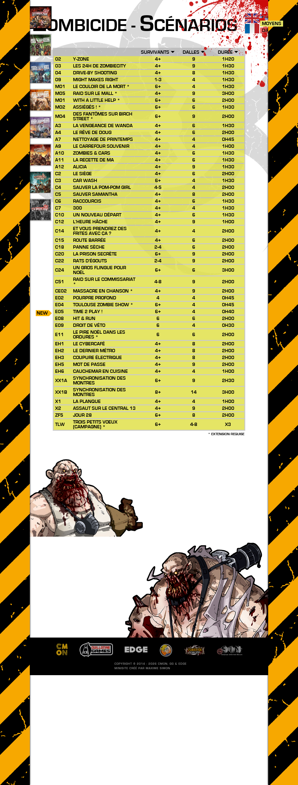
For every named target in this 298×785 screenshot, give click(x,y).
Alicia (80, 166)
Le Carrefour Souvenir (101, 146)
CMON (162, 663)
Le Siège (82, 173)
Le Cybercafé (89, 343)
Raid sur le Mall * (95, 93)
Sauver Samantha (95, 194)
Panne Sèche (89, 247)
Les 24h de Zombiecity (99, 66)
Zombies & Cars (91, 153)
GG (172, 663)
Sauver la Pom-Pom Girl (102, 187)
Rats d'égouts (90, 260)
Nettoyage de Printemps (103, 139)
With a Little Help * (96, 100)
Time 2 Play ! (88, 311)
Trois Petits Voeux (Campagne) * (95, 424)
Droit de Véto (89, 325)
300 (77, 208)
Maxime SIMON (158, 668)
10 (40, 189)
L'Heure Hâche (90, 221)
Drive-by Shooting (95, 72)
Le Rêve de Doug (92, 132)
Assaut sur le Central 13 (104, 408)
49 (40, 51)
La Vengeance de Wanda (103, 125)
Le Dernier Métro (94, 350)
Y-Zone (81, 59)
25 (40, 106)
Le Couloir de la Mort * (101, 86)
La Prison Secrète (95, 254)
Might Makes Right (95, 79)
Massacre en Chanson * (103, 291)
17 (40, 134)
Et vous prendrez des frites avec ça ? (100, 231)
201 (40, 216)
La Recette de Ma (93, 160)
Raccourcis (87, 201)
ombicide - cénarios (135, 26)
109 (40, 24)
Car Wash (85, 180)
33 (40, 79)
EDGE (183, 663)
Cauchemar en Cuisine (100, 371)
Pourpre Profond (94, 297)
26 (40, 161)
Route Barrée (89, 240)
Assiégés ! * (87, 107)
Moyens (271, 23)
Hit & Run (84, 318)
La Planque (87, 401)
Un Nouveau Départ (97, 215)
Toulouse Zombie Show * (103, 304)
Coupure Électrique (97, 357)
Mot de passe (89, 364)
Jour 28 (82, 415)
